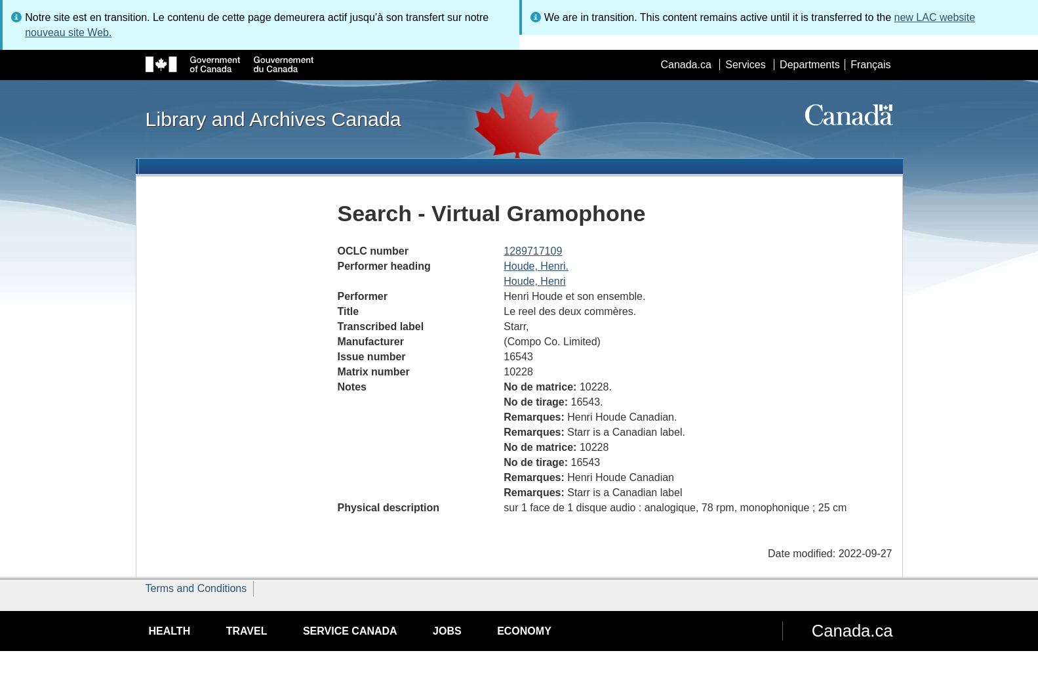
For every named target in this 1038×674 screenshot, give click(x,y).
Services (745, 64)
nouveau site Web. (68, 32)
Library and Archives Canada (273, 119)
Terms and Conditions (196, 588)
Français (870, 64)
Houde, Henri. (536, 266)
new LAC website (935, 17)
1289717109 (533, 251)
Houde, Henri (534, 281)
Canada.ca (685, 64)
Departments (810, 64)
